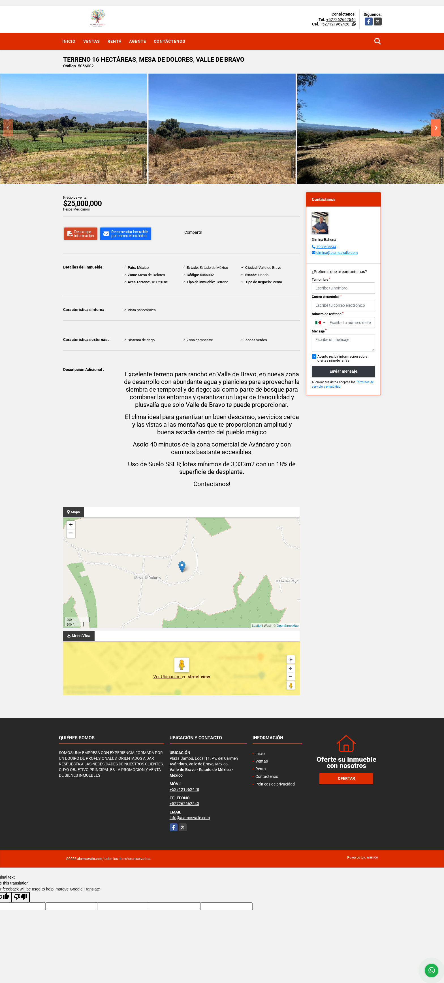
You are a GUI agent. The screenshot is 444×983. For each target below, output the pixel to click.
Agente (137, 41)
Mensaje (319, 331)
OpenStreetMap (288, 625)
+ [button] (71, 525)
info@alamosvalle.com (190, 817)
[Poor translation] (21, 897)
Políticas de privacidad (275, 784)
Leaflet (256, 625)
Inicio (69, 41)
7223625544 (326, 247)
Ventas (91, 41)
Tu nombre (321, 279)
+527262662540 (341, 19)
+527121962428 (334, 24)
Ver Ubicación (167, 676)
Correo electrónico (326, 297)
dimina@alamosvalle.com (337, 252)
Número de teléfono (327, 314)
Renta (114, 41)
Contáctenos (169, 41)
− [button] (71, 533)
